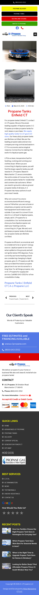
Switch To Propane (19, 24)
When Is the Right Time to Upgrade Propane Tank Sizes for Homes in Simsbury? (23, 555)
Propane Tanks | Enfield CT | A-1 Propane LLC (18, 284)
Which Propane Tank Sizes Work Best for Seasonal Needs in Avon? (24, 543)
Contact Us (24, 395)
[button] (35, 34)
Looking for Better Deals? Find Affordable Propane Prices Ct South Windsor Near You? (24, 567)
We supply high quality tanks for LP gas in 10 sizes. (18, 134)
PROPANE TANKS (19, 14)
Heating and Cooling (19, 19)
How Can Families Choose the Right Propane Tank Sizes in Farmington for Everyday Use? (24, 532)
